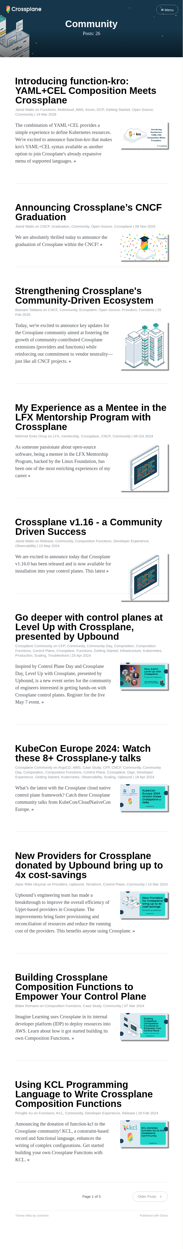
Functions (48, 109)
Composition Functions (93, 541)
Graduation (60, 226)
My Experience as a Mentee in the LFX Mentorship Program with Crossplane (91, 417)
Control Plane (43, 651)
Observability (25, 546)
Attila (28, 1215)
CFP (61, 646)
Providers (129, 310)
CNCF (45, 226)
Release (46, 541)
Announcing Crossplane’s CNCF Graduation (88, 212)
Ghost (164, 1215)
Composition (124, 646)
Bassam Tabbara (28, 310)
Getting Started (118, 109)
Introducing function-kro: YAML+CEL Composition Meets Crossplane (85, 90)
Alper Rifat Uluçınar (30, 884)
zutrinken (43, 1215)
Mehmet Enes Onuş (31, 436)
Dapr (131, 772)
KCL (59, 1113)
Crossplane (123, 226)
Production (23, 655)
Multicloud (66, 109)
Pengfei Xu (24, 1113)
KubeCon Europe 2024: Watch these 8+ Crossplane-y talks (83, 753)
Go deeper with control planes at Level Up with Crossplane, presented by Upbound (89, 627)
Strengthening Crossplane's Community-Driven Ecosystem (84, 296)
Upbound (124, 777)
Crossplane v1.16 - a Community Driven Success (88, 527)
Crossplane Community (33, 646)
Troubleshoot (58, 655)
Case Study (92, 767)
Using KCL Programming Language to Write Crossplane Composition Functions (84, 1094)
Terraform (93, 884)
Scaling (40, 655)
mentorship (70, 436)
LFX (56, 436)
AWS (80, 109)
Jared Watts (24, 109)
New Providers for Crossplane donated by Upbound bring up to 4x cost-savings (89, 865)
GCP (100, 109)
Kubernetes (152, 651)
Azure (90, 109)
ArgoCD (64, 767)
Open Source (142, 109)
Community (24, 114)
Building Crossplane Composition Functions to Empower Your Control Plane (80, 987)
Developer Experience (131, 541)
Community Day (99, 646)
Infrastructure (130, 651)
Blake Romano (27, 1006)
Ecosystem (88, 310)
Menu (167, 10)
